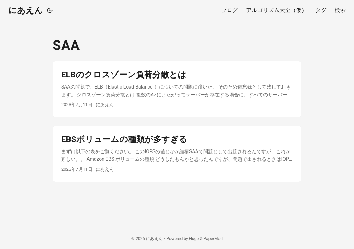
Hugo (194, 238)
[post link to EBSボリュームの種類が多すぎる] (177, 154)
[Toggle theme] (50, 10)
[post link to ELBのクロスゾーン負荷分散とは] (177, 89)
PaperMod (213, 238)
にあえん (25, 10)
